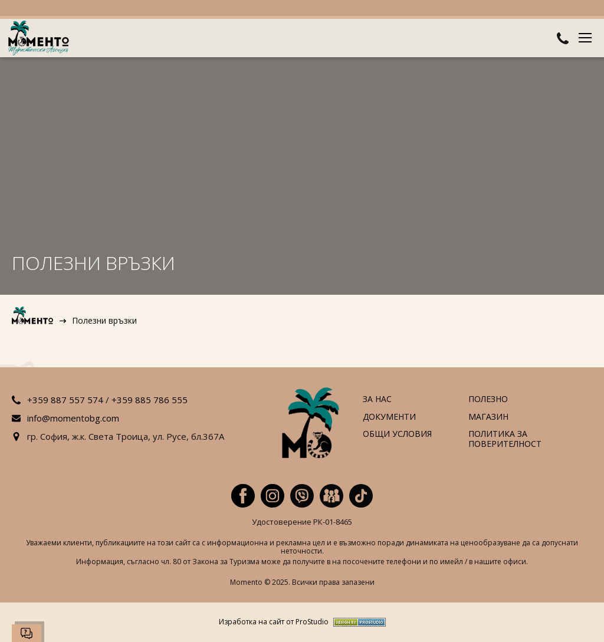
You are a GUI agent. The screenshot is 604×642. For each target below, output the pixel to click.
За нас (377, 399)
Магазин (488, 417)
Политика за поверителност (504, 439)
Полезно (488, 399)
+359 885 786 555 (149, 400)
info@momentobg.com (73, 418)
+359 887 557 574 (65, 400)
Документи (389, 417)
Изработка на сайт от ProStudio (274, 622)
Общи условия (397, 434)
